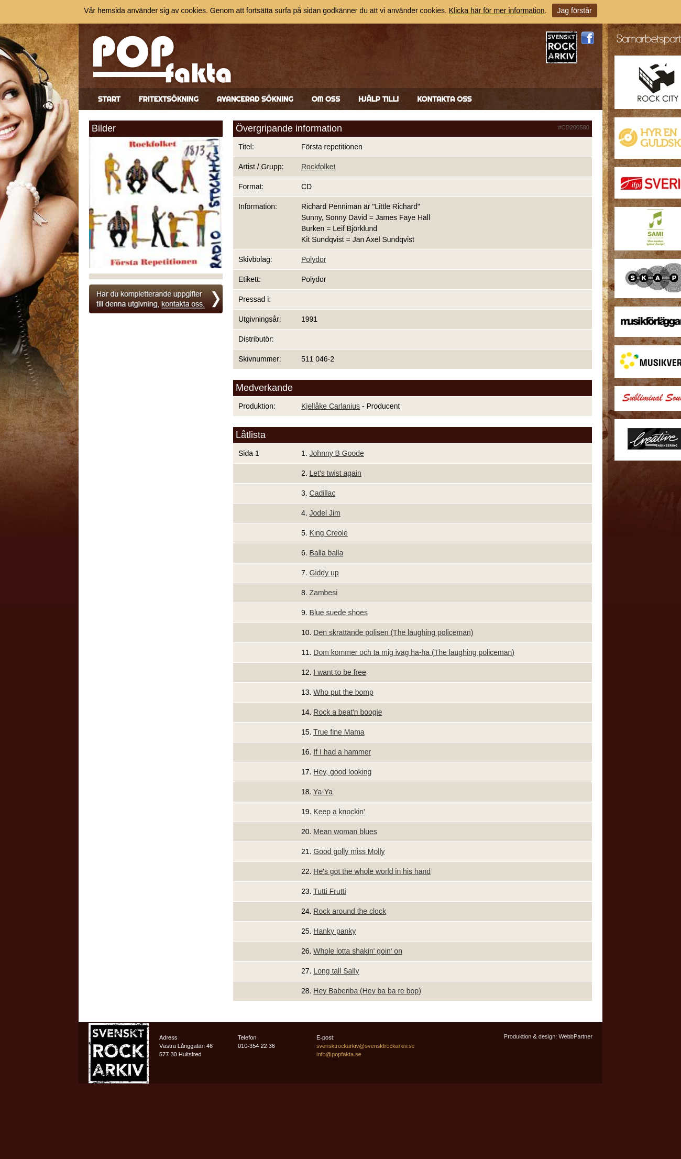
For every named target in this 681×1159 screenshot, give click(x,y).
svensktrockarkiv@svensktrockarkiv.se (365, 1046)
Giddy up (324, 572)
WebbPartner (575, 1036)
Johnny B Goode (337, 453)
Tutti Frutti (329, 891)
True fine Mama (339, 732)
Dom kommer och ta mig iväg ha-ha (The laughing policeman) (413, 652)
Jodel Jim (325, 513)
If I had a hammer (342, 752)
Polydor (313, 259)
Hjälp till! (378, 99)
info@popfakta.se (338, 1054)
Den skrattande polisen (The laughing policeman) (393, 632)
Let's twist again (335, 473)
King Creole (329, 533)
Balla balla (327, 553)
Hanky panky (334, 931)
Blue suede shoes (339, 612)
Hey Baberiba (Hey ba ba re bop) (367, 991)
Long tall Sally (336, 971)
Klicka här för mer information (497, 10)
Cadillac (323, 493)
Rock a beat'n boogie (347, 712)
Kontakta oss (444, 99)
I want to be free (339, 672)
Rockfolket (318, 166)
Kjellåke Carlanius (330, 406)
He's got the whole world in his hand (372, 871)
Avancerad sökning (255, 99)
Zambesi (324, 592)
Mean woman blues (345, 831)
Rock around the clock (349, 911)
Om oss (326, 99)
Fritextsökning (169, 99)
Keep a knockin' (339, 811)
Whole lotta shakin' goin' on (357, 951)
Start (109, 99)
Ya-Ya (323, 792)
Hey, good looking (342, 772)
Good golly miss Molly (349, 851)
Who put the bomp (343, 692)
